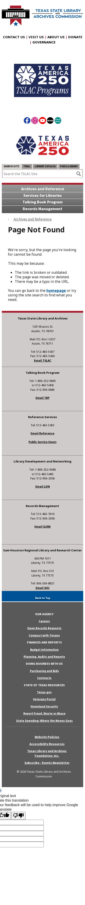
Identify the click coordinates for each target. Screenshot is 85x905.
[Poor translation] (18, 815)
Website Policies (47, 737)
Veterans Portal (44, 699)
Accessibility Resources (47, 744)
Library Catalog (45, 166)
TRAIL (26, 166)
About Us (56, 37)
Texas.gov (44, 692)
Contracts (44, 678)
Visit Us (36, 37)
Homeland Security (44, 706)
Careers (44, 621)
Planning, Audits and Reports (44, 657)
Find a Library (69, 166)
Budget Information (44, 650)
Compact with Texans (44, 635)
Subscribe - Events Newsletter (47, 763)
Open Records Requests (44, 628)
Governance (44, 42)
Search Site (11, 166)
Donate (75, 37)
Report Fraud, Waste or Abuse (44, 713)
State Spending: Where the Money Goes (44, 721)
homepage (56, 290)
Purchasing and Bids (44, 671)
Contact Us (14, 37)
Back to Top (42, 598)
